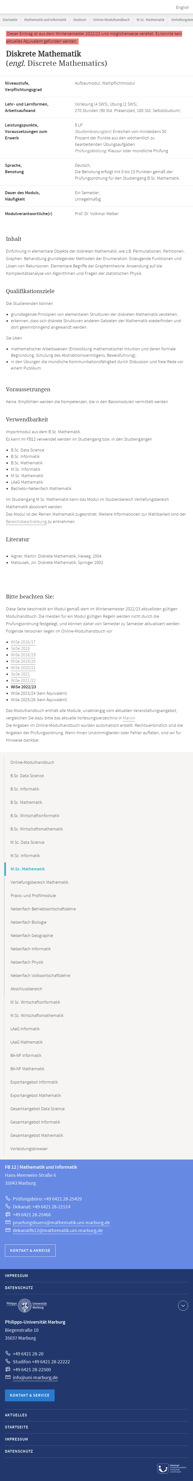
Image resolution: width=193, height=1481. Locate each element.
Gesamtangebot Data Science (37, 1109)
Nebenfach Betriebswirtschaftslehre (43, 909)
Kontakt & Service (30, 1395)
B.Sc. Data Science (27, 776)
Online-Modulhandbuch (111, 20)
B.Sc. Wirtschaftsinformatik (34, 816)
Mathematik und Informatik (45, 20)
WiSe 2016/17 (23, 642)
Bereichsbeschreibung (26, 522)
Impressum (16, 1275)
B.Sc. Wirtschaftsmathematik (36, 829)
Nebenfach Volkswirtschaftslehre (40, 976)
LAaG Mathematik (26, 1042)
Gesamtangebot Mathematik (36, 1136)
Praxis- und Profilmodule (33, 896)
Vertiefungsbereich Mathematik (39, 882)
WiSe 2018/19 (23, 655)
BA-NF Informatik (25, 1056)
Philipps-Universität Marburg (27, 1305)
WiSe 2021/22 (23, 681)
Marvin (129, 718)
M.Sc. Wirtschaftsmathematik (37, 1016)
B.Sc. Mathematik (26, 803)
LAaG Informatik (25, 1029)
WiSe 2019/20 (23, 661)
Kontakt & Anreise (30, 1250)
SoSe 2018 (20, 649)
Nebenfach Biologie (28, 922)
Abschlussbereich (26, 989)
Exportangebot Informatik (34, 1082)
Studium (79, 20)
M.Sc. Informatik (25, 856)
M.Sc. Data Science (27, 842)
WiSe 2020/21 (23, 668)
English (182, 8)
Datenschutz (19, 1288)
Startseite (9, 20)
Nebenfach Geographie (32, 936)
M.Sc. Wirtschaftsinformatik (35, 1002)
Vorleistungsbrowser (29, 1149)
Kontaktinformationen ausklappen (182, 1305)
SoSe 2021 (20, 674)
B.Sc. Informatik (24, 789)
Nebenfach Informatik (31, 949)
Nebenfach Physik (27, 962)
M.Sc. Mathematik (150, 20)
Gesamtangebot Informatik (35, 1122)
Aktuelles (16, 1415)
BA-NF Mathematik (27, 1069)
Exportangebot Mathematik (35, 1096)
